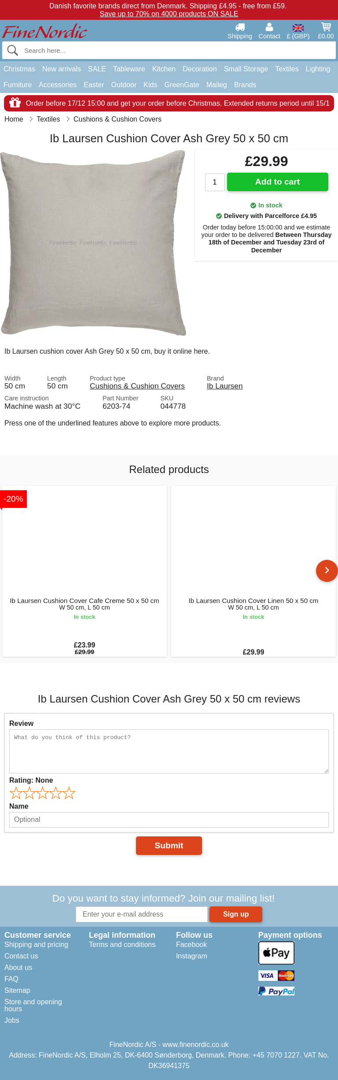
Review (21, 723)
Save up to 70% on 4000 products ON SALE (169, 14)
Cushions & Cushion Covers (137, 385)
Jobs (11, 1020)
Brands (245, 85)
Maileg (216, 85)
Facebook (191, 944)
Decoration (200, 69)
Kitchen (164, 69)
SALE (97, 69)
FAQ (11, 979)
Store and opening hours (33, 1005)
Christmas (19, 69)
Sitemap (17, 990)
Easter (94, 85)
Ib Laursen (225, 385)
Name (19, 806)
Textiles (286, 69)
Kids (150, 85)
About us (18, 967)
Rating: (31, 780)
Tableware (129, 69)
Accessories (58, 85)
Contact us (21, 956)
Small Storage (246, 69)
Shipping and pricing (36, 944)
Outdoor (124, 85)
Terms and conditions (122, 944)
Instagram (191, 956)
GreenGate (181, 85)
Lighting (318, 69)
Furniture (18, 85)
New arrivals (61, 69)
